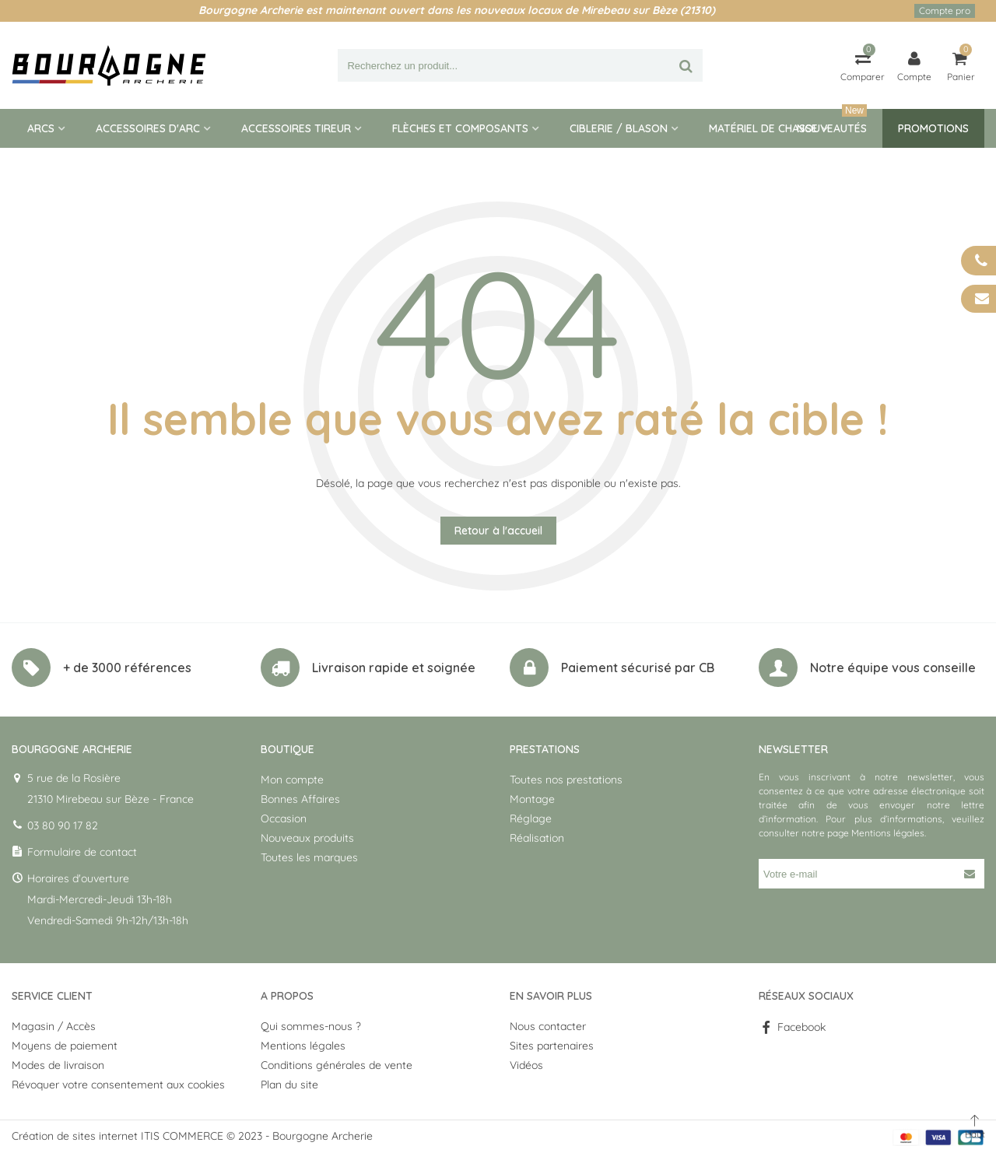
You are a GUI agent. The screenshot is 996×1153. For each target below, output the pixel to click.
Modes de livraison (58, 1065)
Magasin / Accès (54, 1026)
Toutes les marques (309, 857)
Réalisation (537, 838)
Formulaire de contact (82, 852)
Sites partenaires (552, 1046)
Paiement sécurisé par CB (637, 667)
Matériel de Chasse (763, 128)
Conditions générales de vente (336, 1065)
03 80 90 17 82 (62, 825)
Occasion (284, 818)
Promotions (933, 128)
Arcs (40, 128)
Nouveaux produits (307, 838)
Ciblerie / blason (619, 128)
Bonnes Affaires (300, 799)
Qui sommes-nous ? (311, 1026)
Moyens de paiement (64, 1046)
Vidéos (526, 1065)
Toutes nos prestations (566, 780)
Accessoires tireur (296, 128)
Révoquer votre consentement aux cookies (118, 1085)
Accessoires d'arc (148, 128)
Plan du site (289, 1085)
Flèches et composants (460, 128)
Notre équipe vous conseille (893, 667)
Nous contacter (548, 1026)
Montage (532, 799)
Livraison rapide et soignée (393, 667)
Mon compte (292, 780)
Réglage (531, 818)
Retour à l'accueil (498, 531)
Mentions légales (887, 833)
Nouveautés (832, 122)
